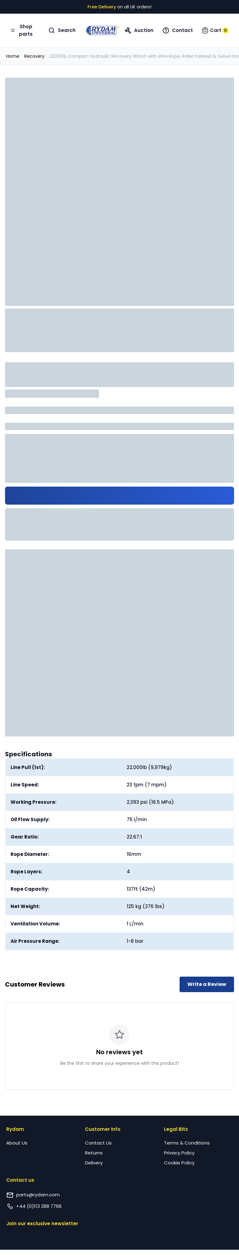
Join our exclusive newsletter (42, 1223)
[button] (215, 30)
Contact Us (98, 1143)
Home (12, 56)
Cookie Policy (179, 1162)
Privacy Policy (179, 1152)
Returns (94, 1152)
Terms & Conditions (187, 1143)
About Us (16, 1143)
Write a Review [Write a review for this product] (206, 984)
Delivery (94, 1162)
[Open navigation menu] (22, 30)
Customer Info (102, 1129)
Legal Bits (176, 1129)
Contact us (20, 1180)
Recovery (34, 56)
